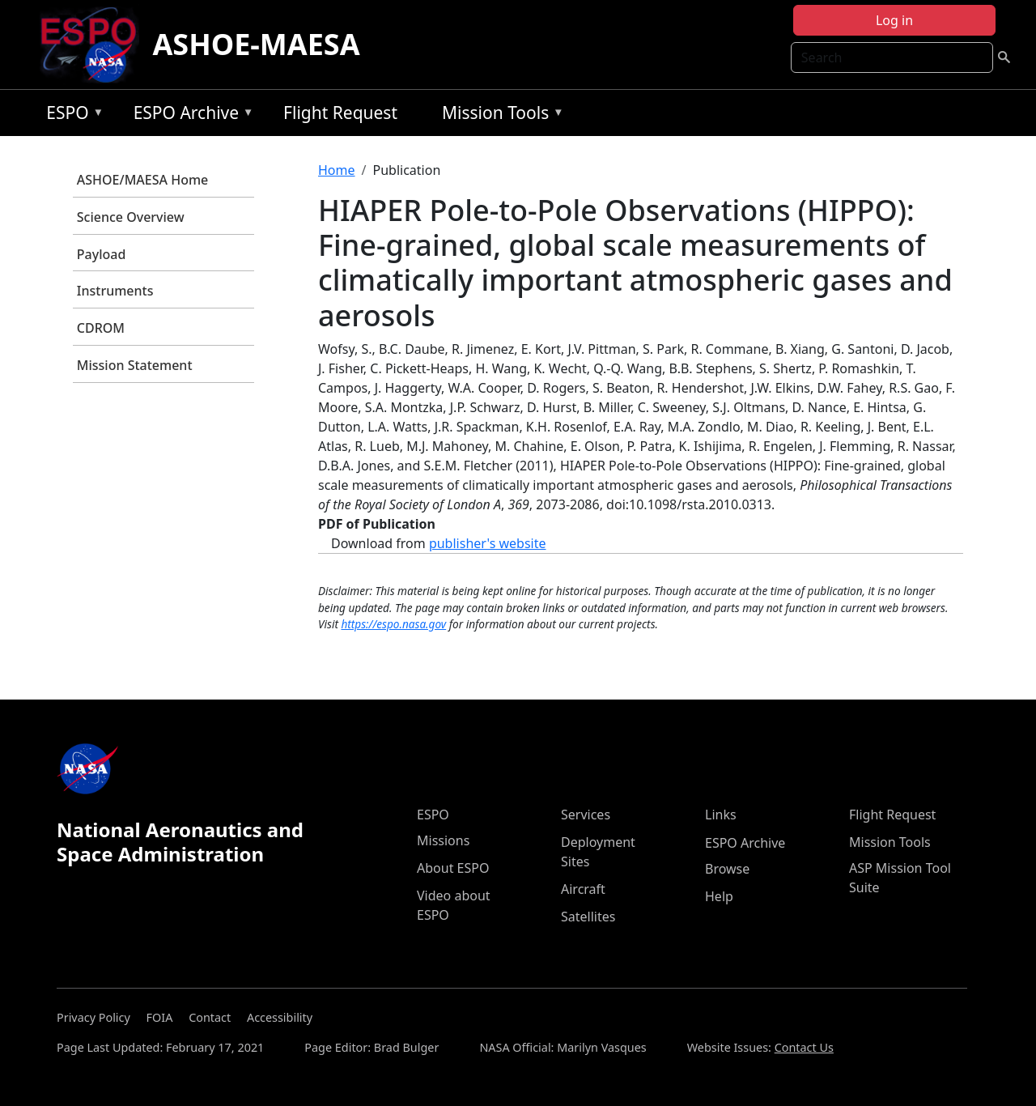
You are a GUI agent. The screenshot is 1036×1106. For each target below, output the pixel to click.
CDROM (101, 328)
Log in (894, 20)
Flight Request (340, 112)
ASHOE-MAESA (255, 44)
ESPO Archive (189, 115)
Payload (101, 254)
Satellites (588, 916)
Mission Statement (135, 365)
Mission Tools (499, 115)
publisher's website (487, 543)
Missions (443, 840)
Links (721, 814)
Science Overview (131, 217)
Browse (727, 869)
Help (719, 896)
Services (585, 814)
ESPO (71, 115)
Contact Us (804, 1047)
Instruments (115, 291)
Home (336, 170)
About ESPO (453, 868)
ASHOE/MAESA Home (142, 180)
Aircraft (583, 889)
